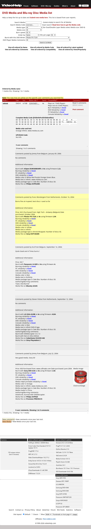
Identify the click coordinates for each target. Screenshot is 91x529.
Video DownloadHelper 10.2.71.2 (38, 457)
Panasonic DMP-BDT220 (63, 497)
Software (34, 6)
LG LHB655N (60, 484)
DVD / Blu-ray (46, 6)
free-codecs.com (49, 519)
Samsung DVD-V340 (62, 488)
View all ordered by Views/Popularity (72, 49)
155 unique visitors (14, 452)
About (73, 6)
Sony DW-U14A (30, 371)
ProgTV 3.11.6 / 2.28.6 (63, 446)
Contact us (19, 510)
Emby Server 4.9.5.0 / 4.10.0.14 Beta (39, 461)
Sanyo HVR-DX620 (61, 500)
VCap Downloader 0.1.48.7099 (38, 470)
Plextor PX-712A (30, 216)
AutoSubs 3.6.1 (60, 465)
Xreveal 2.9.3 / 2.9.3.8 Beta (64, 443)
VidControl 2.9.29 (61, 456)
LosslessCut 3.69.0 (34, 467)
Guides (56, 6)
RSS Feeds (61, 510)
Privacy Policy (30, 510)
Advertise (45, 510)
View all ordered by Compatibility (43, 49)
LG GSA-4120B (29, 314)
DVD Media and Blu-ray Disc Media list (27, 13)
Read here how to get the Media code (66, 25)
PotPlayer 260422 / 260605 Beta (38, 443)
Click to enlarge (80, 384)
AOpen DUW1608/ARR (32, 169)
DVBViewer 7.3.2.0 (34, 473)
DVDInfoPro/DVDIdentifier (43, 118)
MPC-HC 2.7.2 (32, 454)
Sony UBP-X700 (61, 478)
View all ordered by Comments (16, 49)
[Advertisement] (45, 69)
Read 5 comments (79, 103)
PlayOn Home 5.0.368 (63, 462)
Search (11, 510)
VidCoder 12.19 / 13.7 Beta (64, 452)
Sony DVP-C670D (61, 494)
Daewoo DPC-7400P (62, 481)
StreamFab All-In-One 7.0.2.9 (37, 464)
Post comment (78, 109)
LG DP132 (59, 504)
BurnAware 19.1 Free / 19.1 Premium (67, 468)
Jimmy (34, 154)
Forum (26, 6)
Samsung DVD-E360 (62, 491)
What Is (65, 6)
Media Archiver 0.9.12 (63, 459)
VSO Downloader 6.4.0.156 (64, 471)
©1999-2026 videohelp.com (45, 523)
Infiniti (5, 103)
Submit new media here (39, 17)
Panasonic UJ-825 (31, 264)
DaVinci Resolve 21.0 (62, 449)
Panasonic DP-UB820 (62, 507)
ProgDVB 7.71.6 (33, 451)
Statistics (69, 510)
